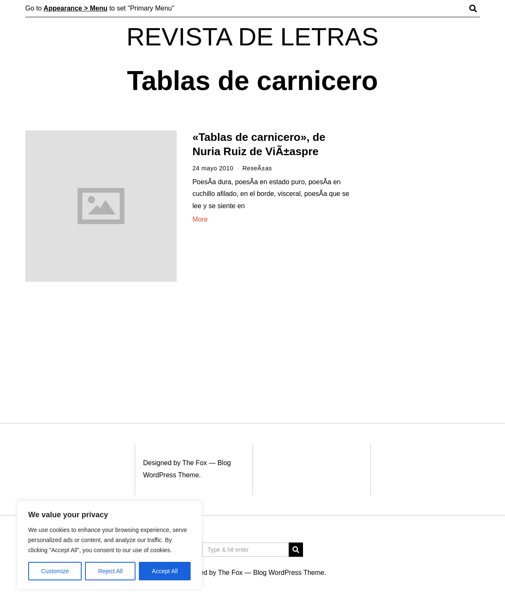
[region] (109, 545)
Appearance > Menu (76, 8)
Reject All (110, 571)
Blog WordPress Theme (288, 572)
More (199, 219)
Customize (55, 571)
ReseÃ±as (257, 168)
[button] (296, 549)
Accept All (165, 571)
